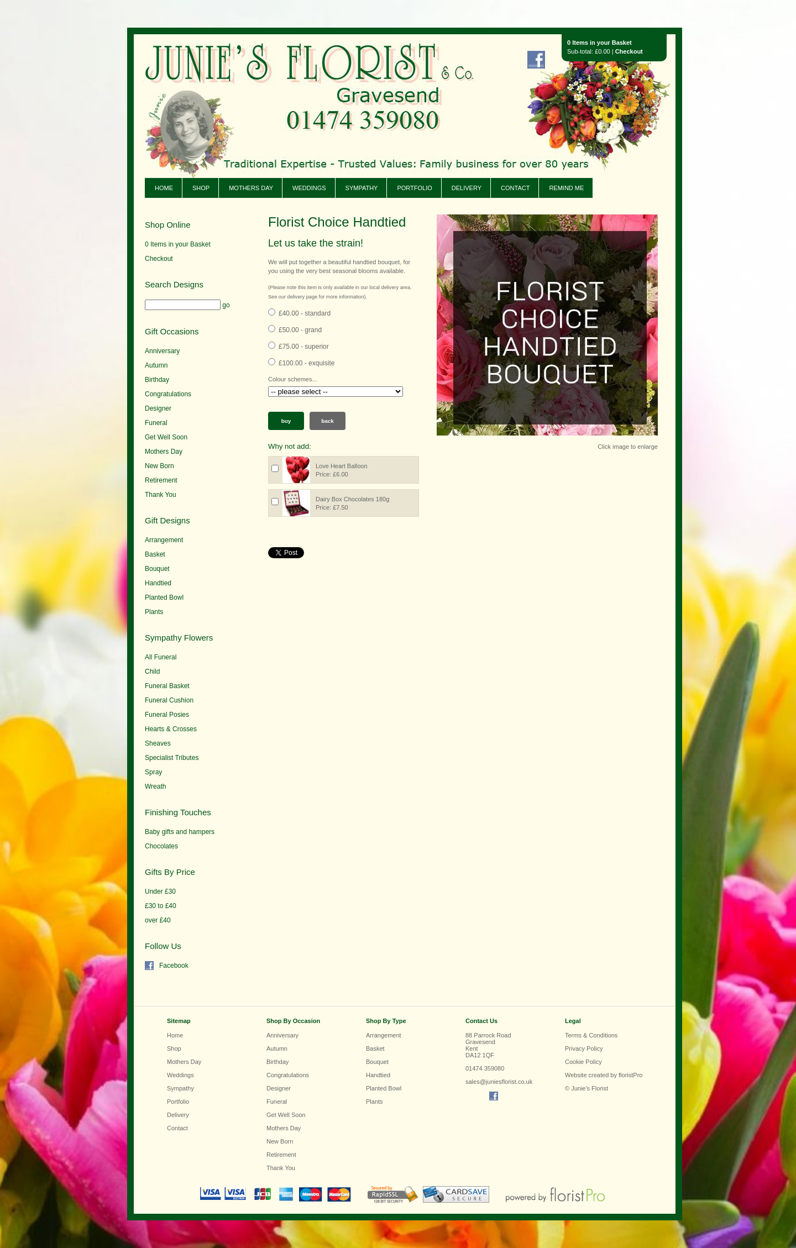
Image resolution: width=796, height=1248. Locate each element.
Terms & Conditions (591, 1035)
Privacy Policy (584, 1048)
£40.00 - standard (305, 313)
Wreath (155, 786)
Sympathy (361, 188)
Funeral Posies (167, 715)
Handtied (158, 583)
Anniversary (162, 351)
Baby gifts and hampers (179, 832)
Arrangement (164, 540)
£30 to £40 (160, 906)
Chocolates (161, 846)
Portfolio (414, 188)
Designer (158, 408)
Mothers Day (251, 188)
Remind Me (566, 188)
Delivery (466, 188)
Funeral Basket (167, 686)
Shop (201, 188)
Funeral (156, 423)
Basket (155, 554)
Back (327, 421)
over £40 (158, 920)
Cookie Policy (583, 1061)
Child (152, 671)
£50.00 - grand (300, 330)
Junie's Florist (294, 88)
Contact (515, 188)
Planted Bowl (164, 597)
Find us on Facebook (536, 60)
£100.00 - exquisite (306, 363)
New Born (159, 466)
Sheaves (158, 743)
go (225, 305)
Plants (154, 612)
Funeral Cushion (169, 700)
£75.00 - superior (304, 346)
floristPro (630, 1075)
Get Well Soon (166, 437)
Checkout (629, 51)
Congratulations (168, 394)
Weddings (309, 188)
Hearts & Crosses (171, 729)
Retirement (161, 480)
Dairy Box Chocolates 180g (352, 499)
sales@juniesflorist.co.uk (498, 1081)
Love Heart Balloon (342, 466)
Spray (153, 772)
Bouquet (157, 569)
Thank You (160, 495)
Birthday (157, 380)
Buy (286, 421)
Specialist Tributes (171, 758)
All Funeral (160, 657)
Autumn (156, 365)
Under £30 (160, 891)
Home (164, 188)
